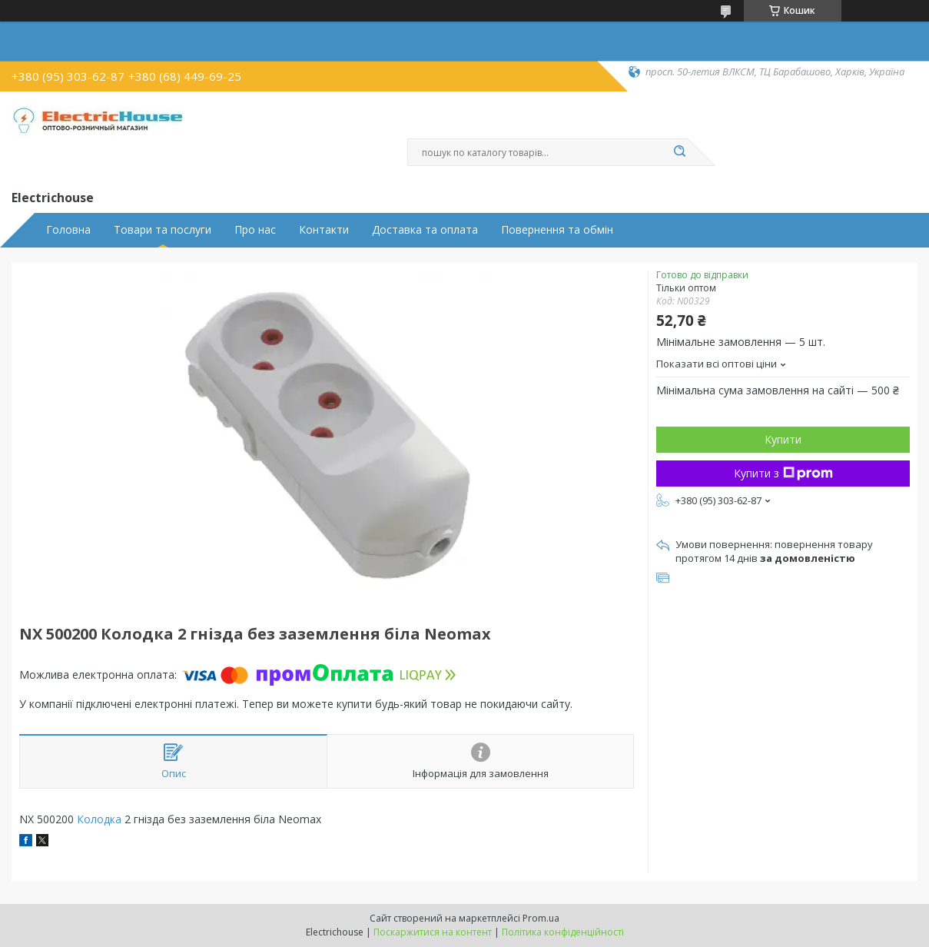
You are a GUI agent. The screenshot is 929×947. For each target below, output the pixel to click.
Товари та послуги (162, 229)
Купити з (783, 473)
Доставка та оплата (425, 229)
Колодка (99, 819)
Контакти (324, 229)
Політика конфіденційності (563, 932)
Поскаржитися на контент (432, 932)
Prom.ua (541, 918)
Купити (783, 439)
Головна (68, 229)
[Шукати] (680, 152)
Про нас (255, 229)
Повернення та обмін (557, 229)
